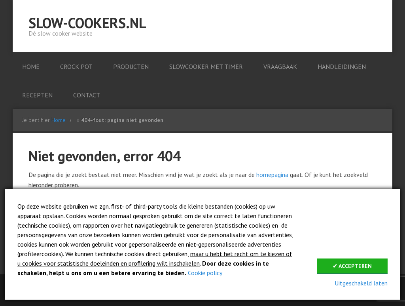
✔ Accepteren (352, 266)
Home (58, 120)
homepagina (272, 175)
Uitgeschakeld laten (361, 283)
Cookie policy (205, 273)
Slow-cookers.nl (87, 22)
